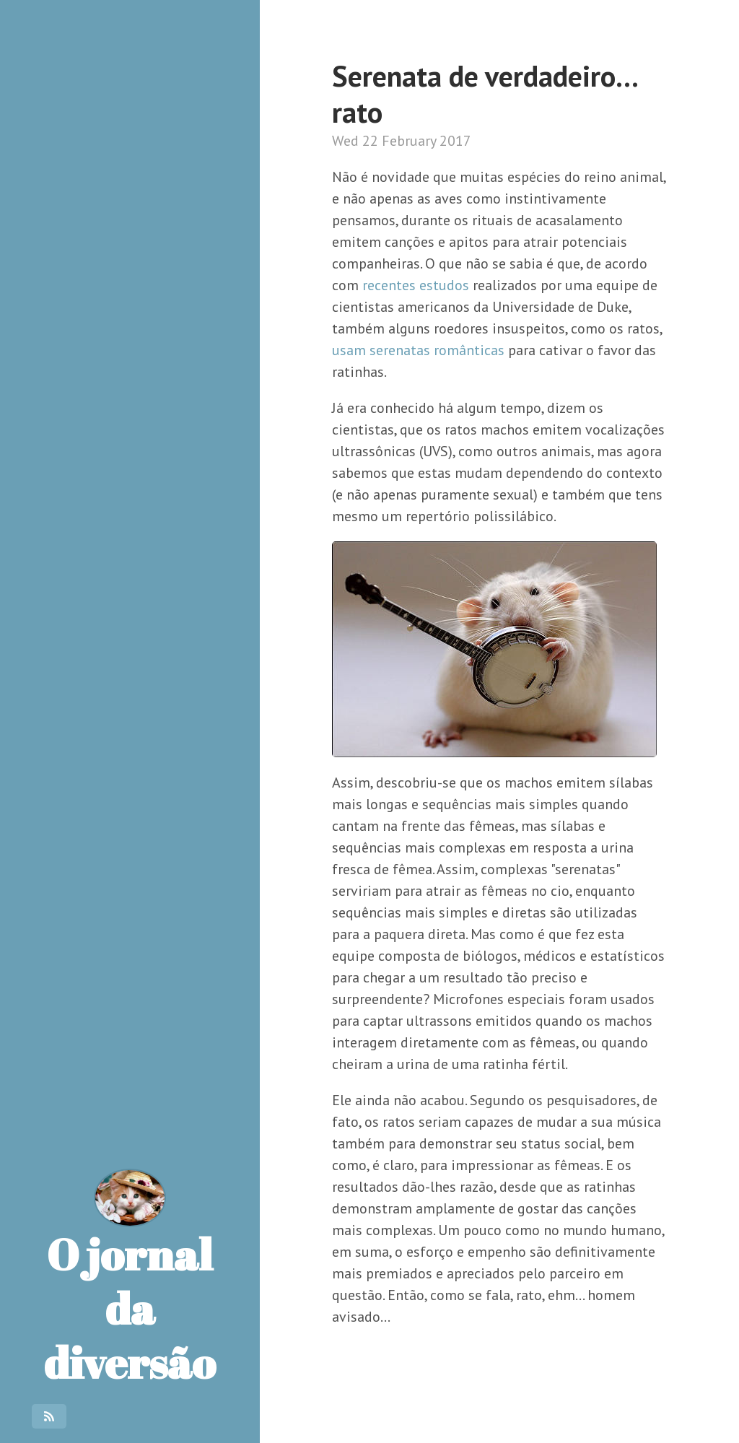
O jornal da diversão (130, 1280)
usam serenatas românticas (418, 350)
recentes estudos (415, 285)
